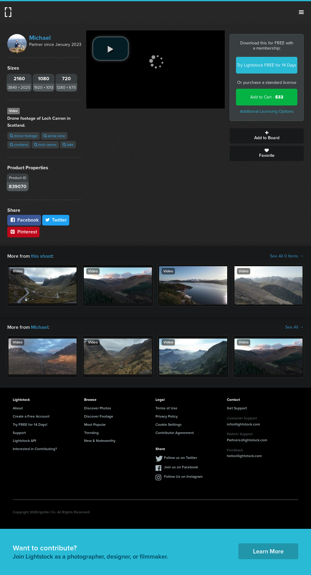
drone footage (23, 136)
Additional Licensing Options (267, 111)
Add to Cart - (266, 97)
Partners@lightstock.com (247, 440)
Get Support (237, 408)
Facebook (24, 219)
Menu (301, 12)
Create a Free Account (31, 416)
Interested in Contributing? (35, 449)
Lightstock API (24, 440)
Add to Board (266, 136)
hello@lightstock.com (244, 456)
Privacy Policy (167, 416)
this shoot (41, 256)
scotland (19, 144)
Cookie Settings (169, 424)
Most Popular (95, 424)
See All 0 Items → (287, 256)
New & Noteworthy (99, 440)
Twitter (56, 219)
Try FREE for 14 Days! (30, 424)
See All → (294, 327)
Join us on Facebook (181, 467)
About (18, 408)
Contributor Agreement (175, 433)
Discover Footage (98, 416)
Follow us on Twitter (180, 457)
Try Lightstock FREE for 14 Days (266, 65)
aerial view (54, 136)
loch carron (45, 144)
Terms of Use (166, 408)
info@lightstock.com (243, 424)
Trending (91, 433)
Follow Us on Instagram (183, 476)
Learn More (268, 551)
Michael (40, 37)
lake (68, 144)
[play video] (110, 48)
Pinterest (23, 231)
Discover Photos (97, 408)
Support (19, 433)
